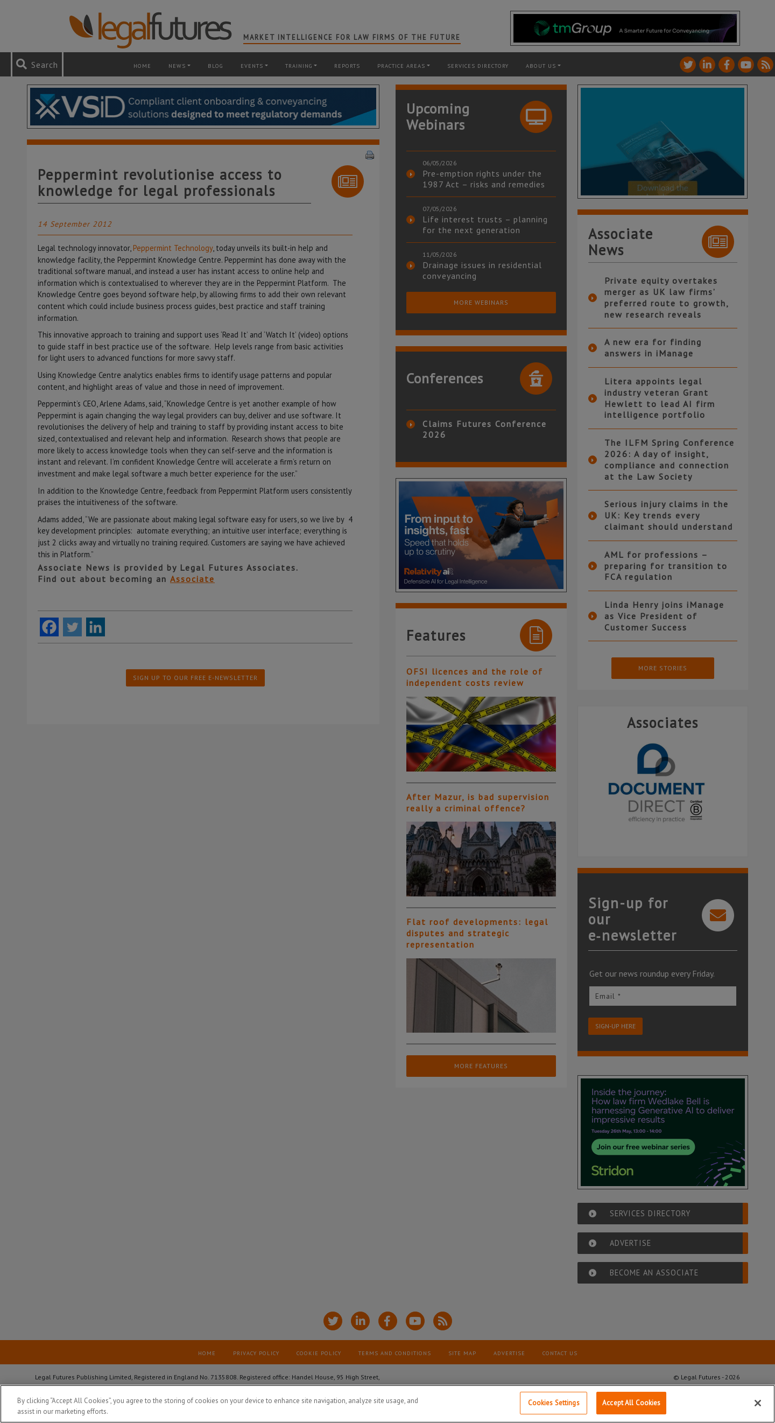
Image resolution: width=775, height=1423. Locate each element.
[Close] (758, 1403)
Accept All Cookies (631, 1402)
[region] (387, 1404)
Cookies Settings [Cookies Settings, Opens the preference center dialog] (554, 1402)
